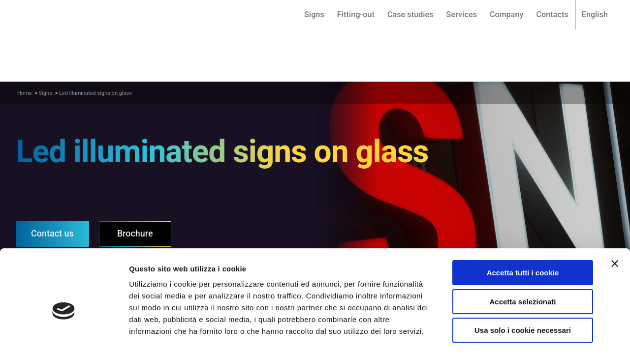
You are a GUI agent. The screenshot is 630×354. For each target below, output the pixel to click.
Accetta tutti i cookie (523, 224)
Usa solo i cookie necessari (522, 281)
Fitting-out (356, 15)
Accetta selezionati (522, 253)
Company (507, 15)
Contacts (552, 15)
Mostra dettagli (515, 334)
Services (461, 15)
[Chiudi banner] (614, 214)
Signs (314, 15)
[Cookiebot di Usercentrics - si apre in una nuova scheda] (64, 334)
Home (24, 93)
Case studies (410, 15)
